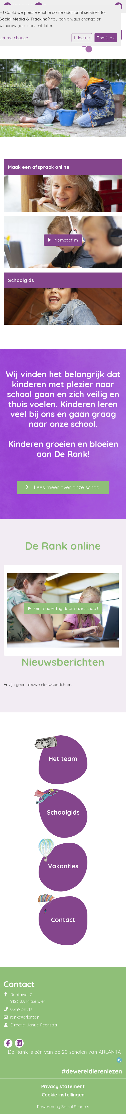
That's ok (106, 37)
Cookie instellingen (63, 1094)
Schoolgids (63, 812)
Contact (63, 919)
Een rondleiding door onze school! (63, 608)
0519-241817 (21, 1009)
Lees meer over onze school (63, 487)
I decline (82, 37)
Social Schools (75, 1106)
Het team (63, 758)
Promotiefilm (63, 240)
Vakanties (63, 866)
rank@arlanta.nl (25, 1017)
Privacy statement (63, 1086)
